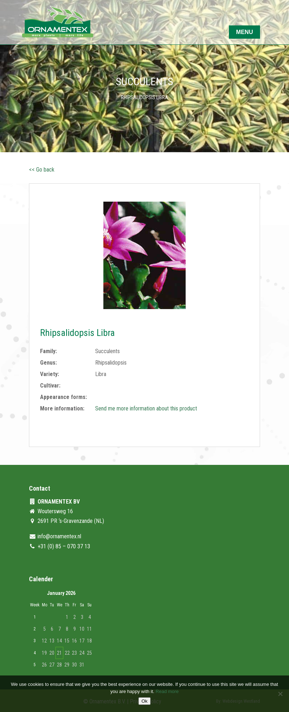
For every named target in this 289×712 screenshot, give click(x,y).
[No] (280, 693)
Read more (167, 691)
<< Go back (41, 169)
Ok (144, 701)
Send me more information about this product (146, 408)
